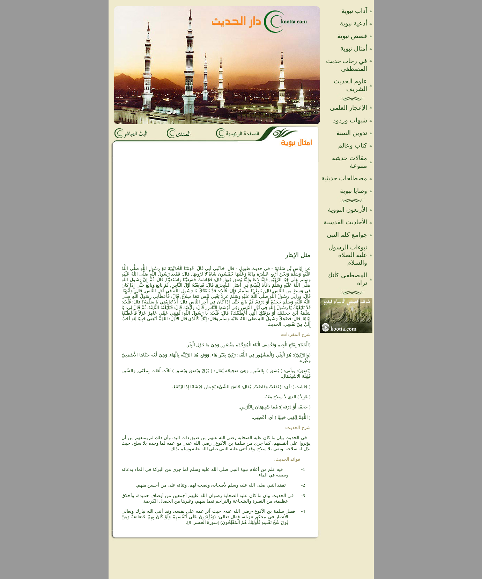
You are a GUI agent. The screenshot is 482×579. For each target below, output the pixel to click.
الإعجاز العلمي (348, 107)
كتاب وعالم (352, 145)
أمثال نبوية (353, 48)
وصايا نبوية (353, 190)
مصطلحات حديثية (344, 178)
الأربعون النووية (347, 209)
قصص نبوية (352, 35)
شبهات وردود (350, 120)
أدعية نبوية (353, 23)
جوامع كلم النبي (347, 234)
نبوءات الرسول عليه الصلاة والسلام (347, 255)
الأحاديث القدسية (345, 222)
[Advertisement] (158, 206)
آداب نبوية (354, 10)
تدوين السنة (351, 132)
